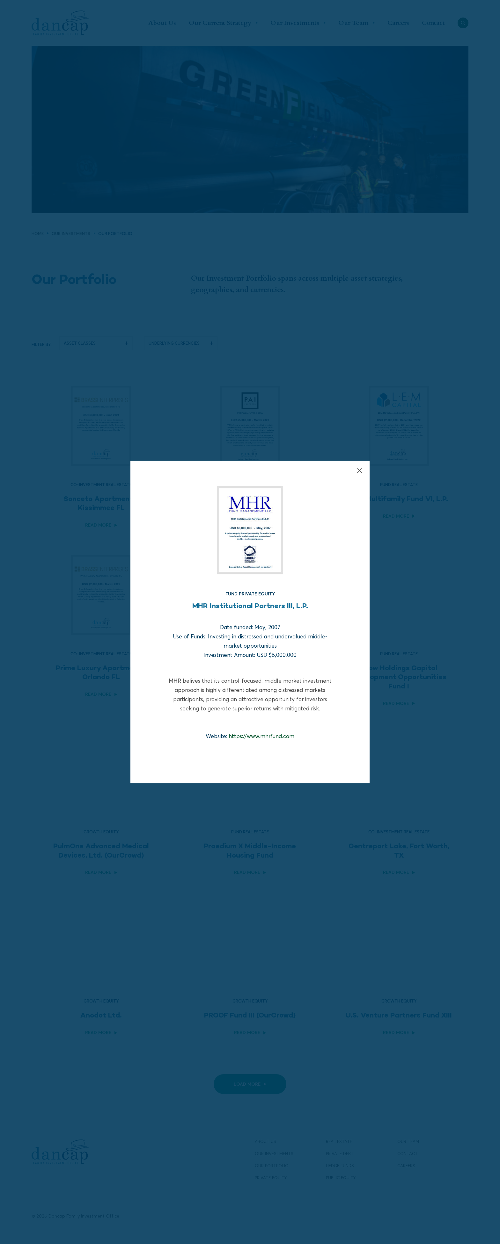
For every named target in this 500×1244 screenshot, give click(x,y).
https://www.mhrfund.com (261, 736)
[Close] (359, 471)
